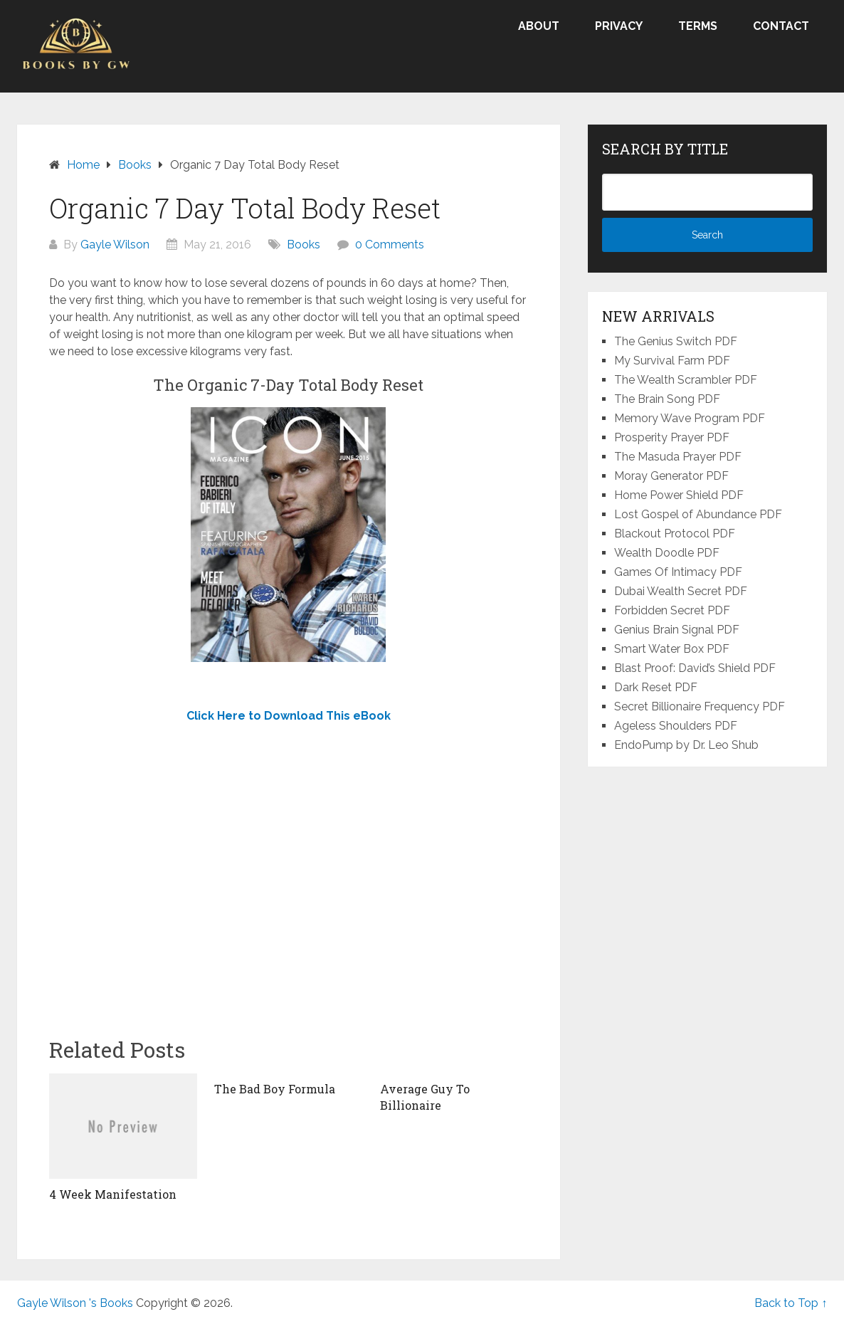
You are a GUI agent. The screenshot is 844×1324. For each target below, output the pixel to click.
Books (303, 244)
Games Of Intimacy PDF (678, 572)
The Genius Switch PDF (675, 341)
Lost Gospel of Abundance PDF (698, 514)
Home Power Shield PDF (679, 495)
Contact (781, 26)
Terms (697, 26)
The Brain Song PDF (667, 399)
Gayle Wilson (114, 244)
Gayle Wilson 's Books (75, 1303)
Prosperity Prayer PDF (671, 437)
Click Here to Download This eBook (288, 716)
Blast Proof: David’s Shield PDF (695, 668)
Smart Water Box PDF (671, 649)
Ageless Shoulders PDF (675, 725)
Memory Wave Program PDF (689, 418)
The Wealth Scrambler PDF (685, 380)
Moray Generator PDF (671, 476)
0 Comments (389, 244)
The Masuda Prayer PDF (678, 456)
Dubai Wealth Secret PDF (680, 591)
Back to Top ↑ (790, 1303)
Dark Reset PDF (655, 687)
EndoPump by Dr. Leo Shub (686, 745)
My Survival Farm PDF (672, 360)
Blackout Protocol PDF (674, 533)
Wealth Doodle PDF (666, 552)
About (538, 26)
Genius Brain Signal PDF (676, 629)
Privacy (619, 26)
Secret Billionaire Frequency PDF (699, 706)
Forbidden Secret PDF (672, 610)
